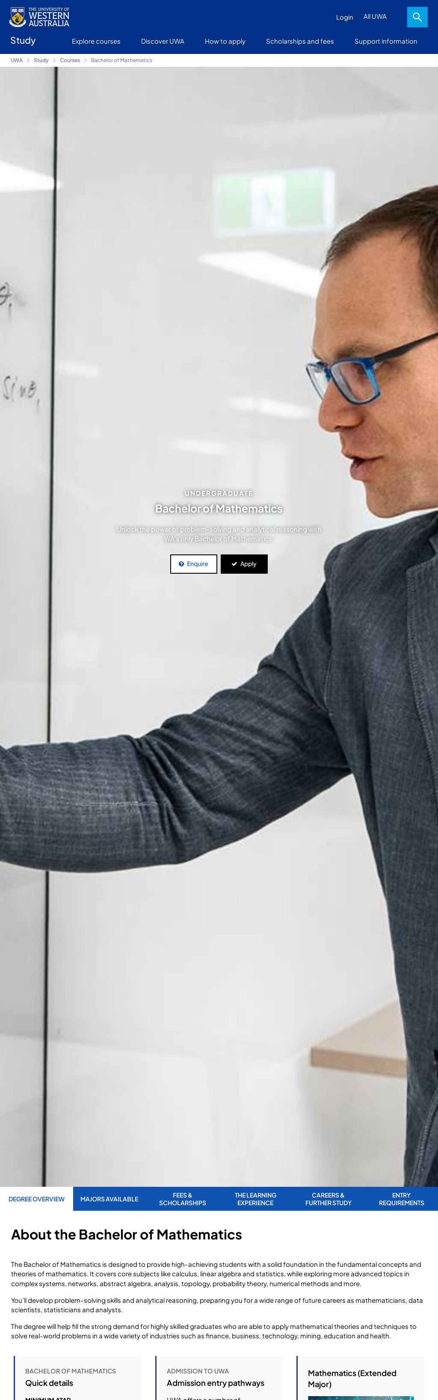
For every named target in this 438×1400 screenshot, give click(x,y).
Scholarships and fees (300, 41)
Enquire (197, 563)
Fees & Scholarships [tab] (182, 1198)
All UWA (375, 16)
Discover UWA (162, 41)
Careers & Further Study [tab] (328, 1198)
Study (41, 60)
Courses (70, 60)
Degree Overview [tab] (37, 1199)
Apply (248, 563)
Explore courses (96, 41)
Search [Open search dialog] (417, 17)
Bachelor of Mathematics (121, 60)
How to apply (225, 41)
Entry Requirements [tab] (401, 1198)
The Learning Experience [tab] (255, 1198)
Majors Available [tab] (109, 1199)
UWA (17, 60)
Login (344, 17)
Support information (386, 41)
